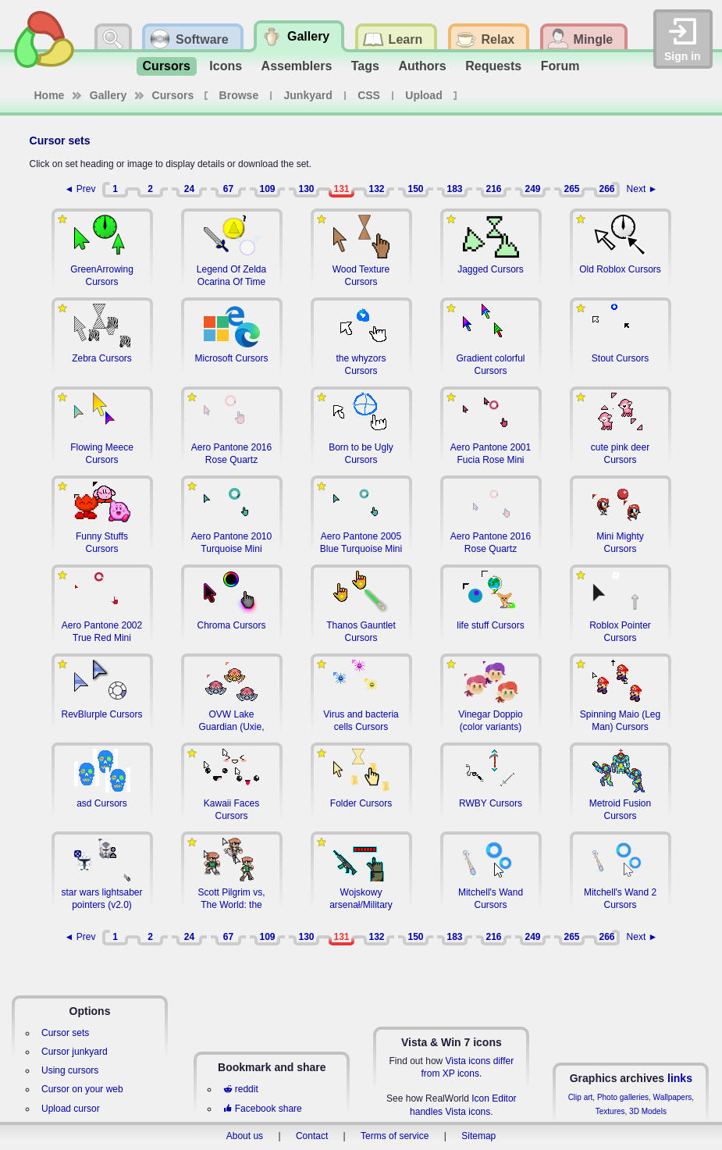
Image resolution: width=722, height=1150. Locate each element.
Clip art (580, 1097)
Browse (239, 95)
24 (189, 188)
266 (606, 188)
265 (571, 188)
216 (493, 188)
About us (244, 1135)
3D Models (648, 1111)
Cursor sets (65, 1032)
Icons (225, 66)
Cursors (166, 66)
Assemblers (297, 66)
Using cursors (69, 1070)
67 (228, 188)
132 (376, 188)
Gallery (108, 95)
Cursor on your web (82, 1089)
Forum (560, 66)
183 (454, 188)
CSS (368, 95)
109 (267, 188)
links (679, 1078)
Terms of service (395, 1135)
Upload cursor (70, 1108)
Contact (312, 1135)
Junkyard (308, 95)
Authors (422, 66)
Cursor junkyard (74, 1051)
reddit (240, 1089)
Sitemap (478, 1135)
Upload (423, 95)
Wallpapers (672, 1097)
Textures (610, 1111)
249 (532, 188)
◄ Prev (80, 188)
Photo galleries (623, 1097)
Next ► (642, 188)
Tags (365, 66)
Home (49, 95)
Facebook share (262, 1108)
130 (306, 188)
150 (415, 188)
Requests (493, 66)
